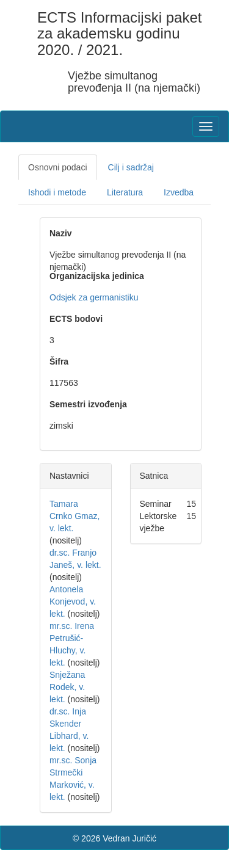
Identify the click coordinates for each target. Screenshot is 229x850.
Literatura (125, 192)
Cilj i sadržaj (131, 167)
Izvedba (179, 192)
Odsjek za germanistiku (94, 297)
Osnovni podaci (57, 167)
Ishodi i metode (57, 192)
